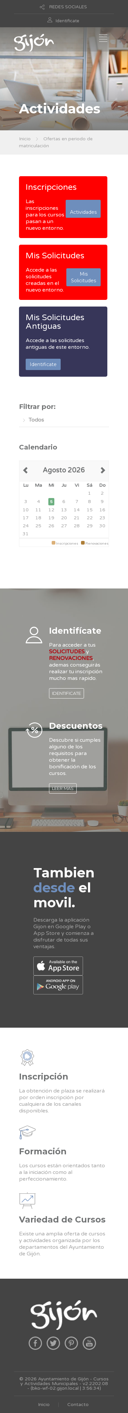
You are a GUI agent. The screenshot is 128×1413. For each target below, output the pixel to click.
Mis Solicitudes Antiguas (55, 322)
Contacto (78, 1404)
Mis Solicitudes (55, 256)
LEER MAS (63, 788)
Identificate (67, 21)
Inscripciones (51, 187)
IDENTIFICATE (66, 693)
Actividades (83, 208)
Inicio (25, 139)
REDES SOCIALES (68, 7)
